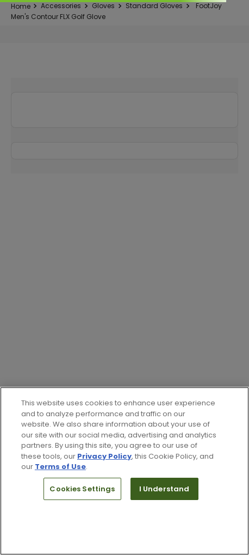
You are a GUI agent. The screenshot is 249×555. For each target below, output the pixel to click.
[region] (124, 471)
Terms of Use (60, 466)
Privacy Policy (104, 456)
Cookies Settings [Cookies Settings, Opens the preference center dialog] (82, 489)
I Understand (164, 489)
